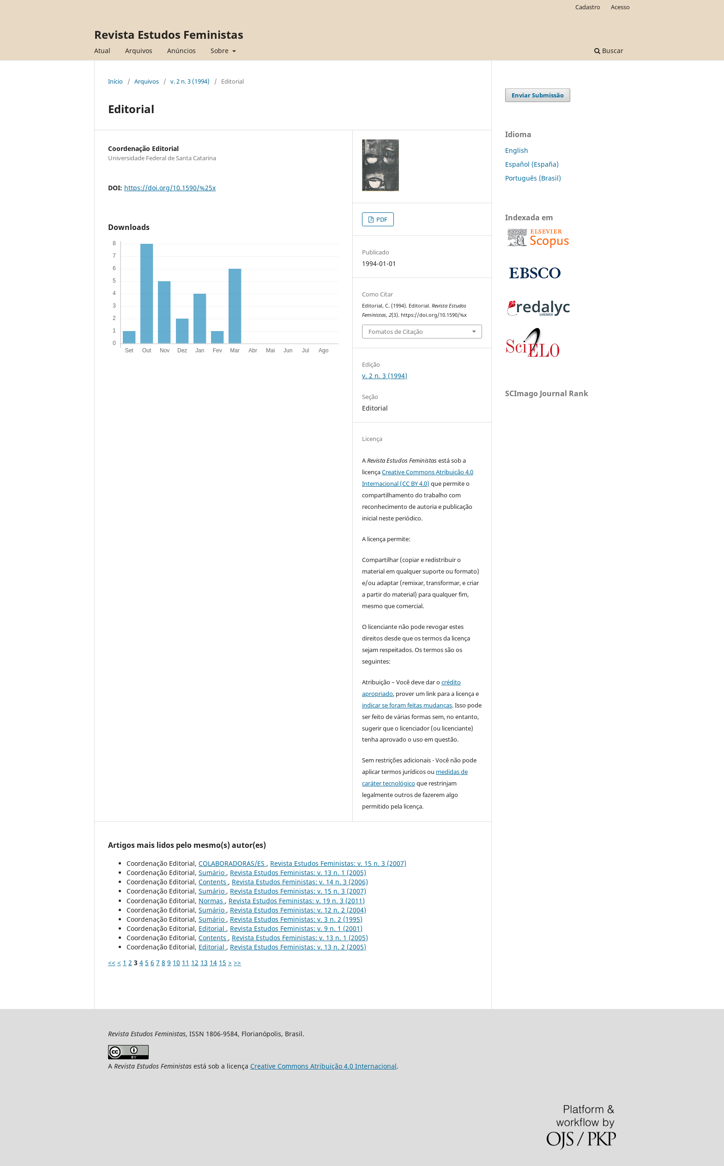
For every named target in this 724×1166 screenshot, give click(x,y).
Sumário (212, 872)
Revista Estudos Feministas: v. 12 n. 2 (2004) (298, 910)
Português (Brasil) (533, 178)
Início (115, 81)
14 (213, 962)
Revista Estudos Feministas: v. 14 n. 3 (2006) (300, 881)
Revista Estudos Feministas (168, 34)
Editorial (212, 928)
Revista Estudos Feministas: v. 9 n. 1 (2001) (296, 928)
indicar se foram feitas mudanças (407, 705)
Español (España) (532, 164)
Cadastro (587, 7)
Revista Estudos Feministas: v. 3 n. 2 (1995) (296, 919)
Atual (102, 50)
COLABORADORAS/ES (232, 863)
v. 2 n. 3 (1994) (190, 81)
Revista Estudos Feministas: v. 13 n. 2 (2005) (298, 946)
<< (111, 962)
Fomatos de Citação (395, 331)
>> (237, 962)
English (516, 150)
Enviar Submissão (538, 95)
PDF (381, 219)
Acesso (620, 7)
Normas (212, 900)
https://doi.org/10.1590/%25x (170, 187)
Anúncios (181, 50)
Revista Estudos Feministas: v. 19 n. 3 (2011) (297, 900)
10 (176, 962)
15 (222, 962)
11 (185, 962)
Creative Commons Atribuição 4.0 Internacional (323, 1066)
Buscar (608, 50)
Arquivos (138, 50)
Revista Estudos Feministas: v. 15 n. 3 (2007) (338, 863)
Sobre (220, 50)
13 (204, 962)
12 (195, 962)
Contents (213, 881)
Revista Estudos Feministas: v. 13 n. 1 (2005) (298, 872)
